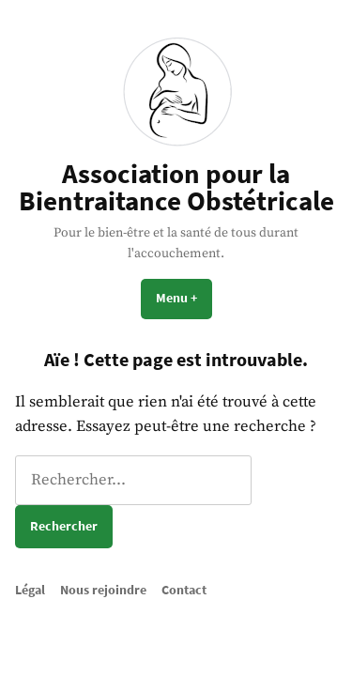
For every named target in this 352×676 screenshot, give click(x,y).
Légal (30, 589)
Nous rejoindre (103, 589)
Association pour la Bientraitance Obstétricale (176, 187)
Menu (184, 297)
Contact (184, 589)
